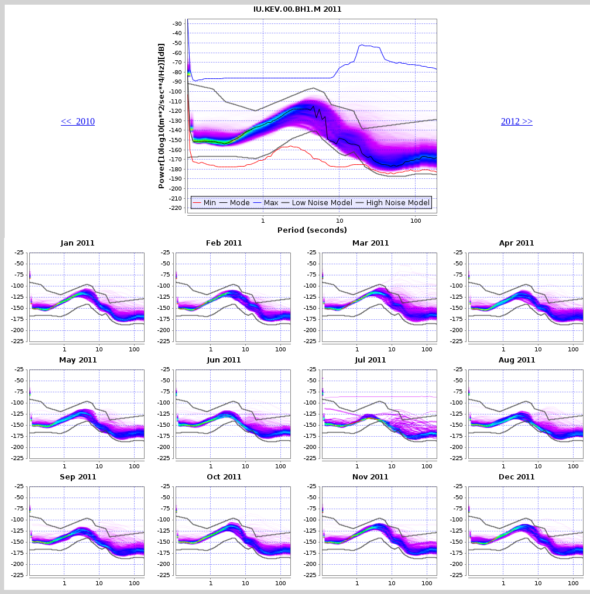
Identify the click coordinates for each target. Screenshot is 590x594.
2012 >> (517, 121)
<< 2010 (78, 121)
